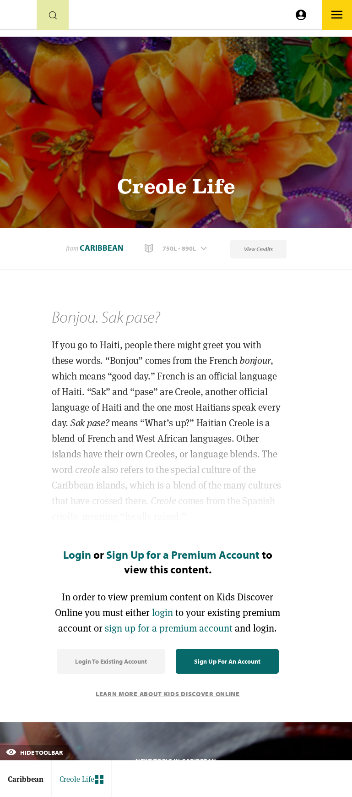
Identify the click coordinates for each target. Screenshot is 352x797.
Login (77, 554)
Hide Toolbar (34, 752)
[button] (176, 248)
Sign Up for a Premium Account (183, 554)
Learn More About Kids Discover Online (168, 694)
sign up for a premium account (169, 628)
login (162, 612)
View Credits (258, 249)
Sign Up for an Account (227, 661)
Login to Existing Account (111, 661)
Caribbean (101, 247)
